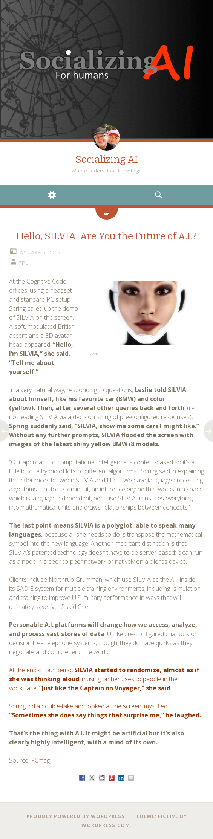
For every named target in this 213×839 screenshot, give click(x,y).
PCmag (40, 760)
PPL (23, 262)
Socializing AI (106, 159)
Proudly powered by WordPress (75, 816)
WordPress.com (105, 825)
